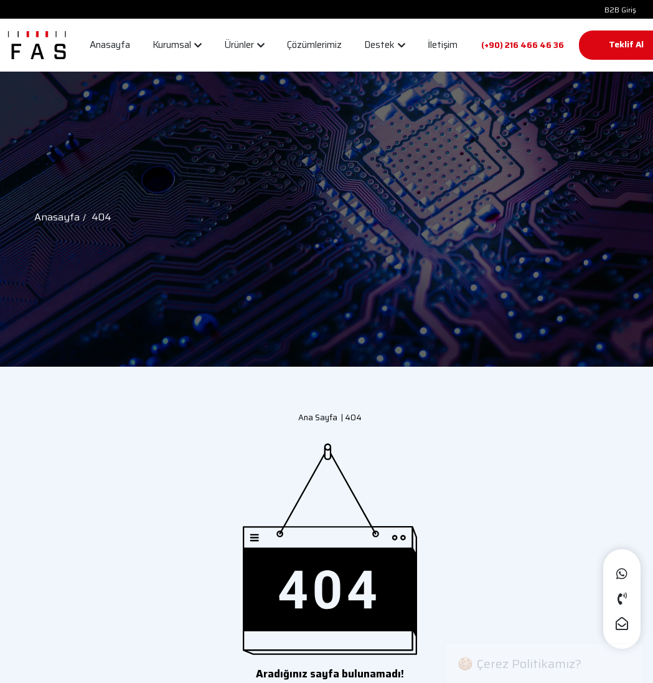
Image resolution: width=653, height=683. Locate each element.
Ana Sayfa (317, 417)
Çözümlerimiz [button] (314, 44)
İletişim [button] (443, 44)
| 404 (349, 417)
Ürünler (244, 44)
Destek (384, 44)
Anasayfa (57, 217)
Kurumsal (177, 44)
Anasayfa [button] (110, 44)
